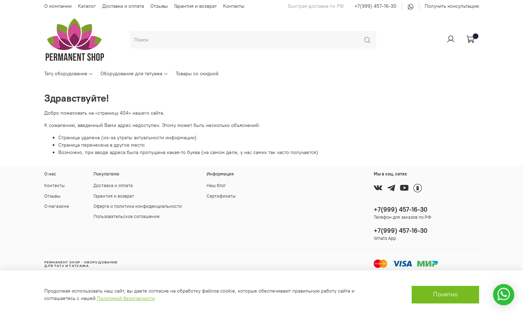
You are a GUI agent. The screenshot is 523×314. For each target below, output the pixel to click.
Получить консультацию (452, 6)
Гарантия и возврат (195, 6)
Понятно (445, 294)
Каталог (87, 6)
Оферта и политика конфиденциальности (137, 206)
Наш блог (216, 185)
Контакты (233, 6)
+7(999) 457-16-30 (375, 6)
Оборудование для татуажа (134, 73)
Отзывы (159, 6)
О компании (58, 6)
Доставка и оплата (123, 6)
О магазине (56, 206)
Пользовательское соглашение (126, 216)
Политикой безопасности (126, 298)
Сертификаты (221, 196)
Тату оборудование (68, 73)
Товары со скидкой (197, 73)
